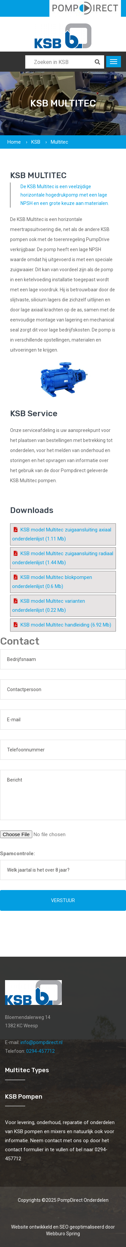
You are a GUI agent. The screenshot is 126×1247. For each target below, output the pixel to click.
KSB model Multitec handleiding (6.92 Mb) (65, 625)
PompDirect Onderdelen (83, 1200)
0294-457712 (40, 1051)
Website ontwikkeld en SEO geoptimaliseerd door (63, 1230)
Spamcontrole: (17, 854)
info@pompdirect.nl (41, 1042)
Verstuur (63, 900)
